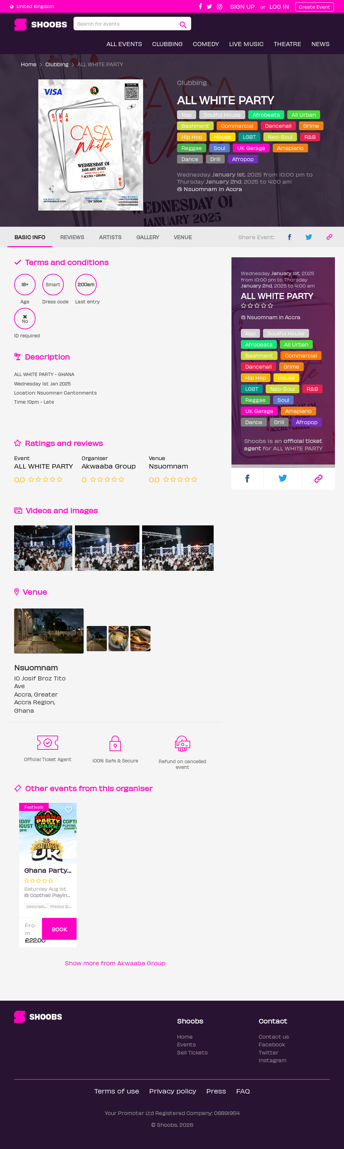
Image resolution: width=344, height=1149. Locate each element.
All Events (124, 43)
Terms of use (116, 1090)
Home (29, 64)
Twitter (268, 1052)
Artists (110, 237)
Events (186, 1044)
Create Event (314, 7)
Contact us (274, 1036)
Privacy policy (172, 1090)
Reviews (72, 237)
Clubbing (167, 43)
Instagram (273, 1060)
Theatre (287, 43)
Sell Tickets (192, 1052)
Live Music (246, 43)
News (320, 43)
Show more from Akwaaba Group (115, 962)
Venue (183, 237)
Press (216, 1090)
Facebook (272, 1044)
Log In (279, 6)
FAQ (243, 1090)
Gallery (147, 237)
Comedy (206, 43)
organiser (134, 787)
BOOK (59, 929)
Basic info (29, 237)
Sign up (242, 6)
